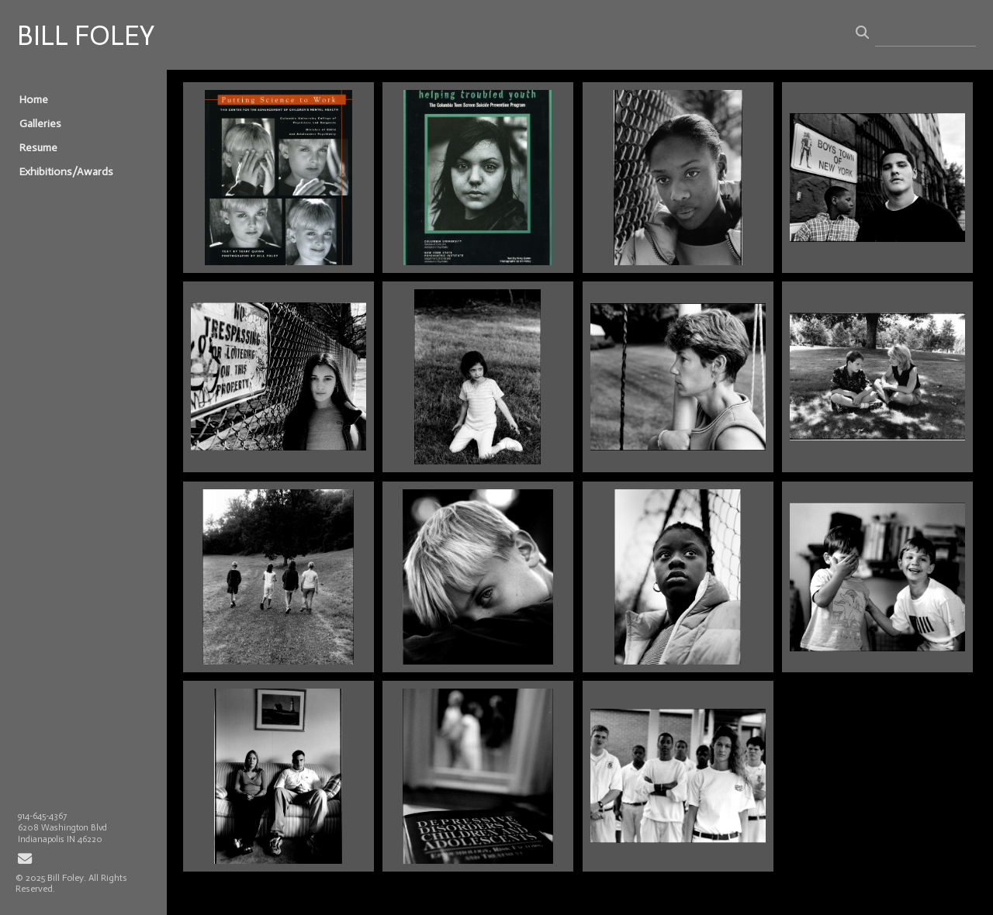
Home (33, 99)
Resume (38, 147)
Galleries (40, 123)
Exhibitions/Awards (66, 171)
